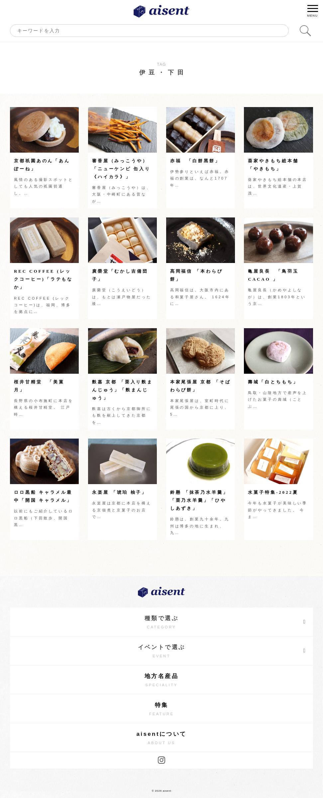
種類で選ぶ (225, 621)
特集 (161, 709)
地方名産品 (161, 680)
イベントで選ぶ (222, 650)
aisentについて (161, 738)
